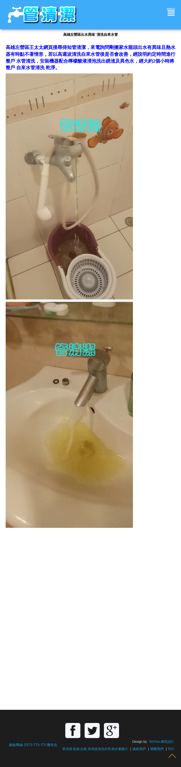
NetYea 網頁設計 (161, 741)
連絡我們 (139, 749)
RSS (171, 749)
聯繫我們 (157, 749)
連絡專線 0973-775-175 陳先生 (33, 745)
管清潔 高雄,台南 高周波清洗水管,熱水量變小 (95, 749)
